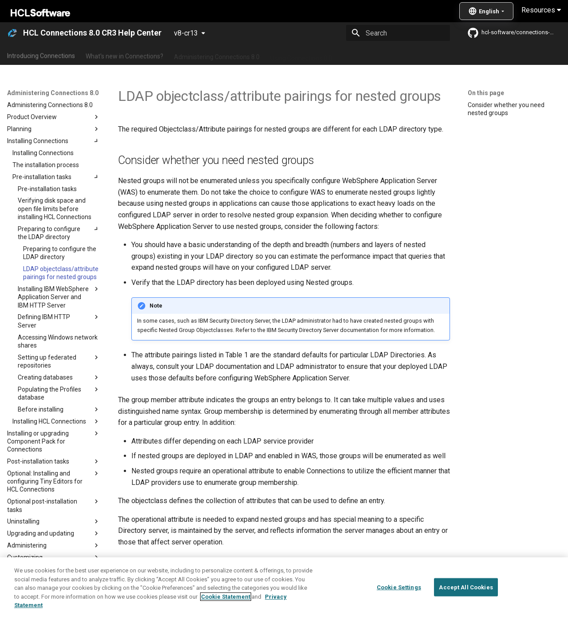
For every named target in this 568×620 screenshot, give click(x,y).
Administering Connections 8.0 (217, 54)
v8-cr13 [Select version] (186, 33)
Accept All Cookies (466, 587)
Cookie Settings (399, 587)
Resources (541, 10)
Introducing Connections (41, 54)
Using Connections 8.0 (301, 54)
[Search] (398, 33)
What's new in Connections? (124, 54)
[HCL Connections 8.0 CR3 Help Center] (12, 33)
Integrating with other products (386, 54)
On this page (486, 92)
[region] (284, 588)
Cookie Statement (225, 596)
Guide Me (453, 54)
